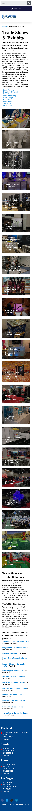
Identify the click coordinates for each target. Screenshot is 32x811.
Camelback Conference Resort (13, 701)
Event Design (8, 98)
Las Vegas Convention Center (13, 682)
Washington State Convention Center (16, 641)
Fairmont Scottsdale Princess (13, 707)
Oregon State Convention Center (14, 648)
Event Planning (8, 90)
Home (4, 26)
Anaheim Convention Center (12, 670)
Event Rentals (8, 101)
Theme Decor (8, 103)
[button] (30, 16)
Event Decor (7, 105)
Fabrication (7, 99)
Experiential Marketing (11, 92)
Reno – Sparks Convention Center (14, 658)
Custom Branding (9, 96)
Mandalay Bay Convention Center (14, 688)
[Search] (29, 3)
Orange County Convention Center (15, 713)
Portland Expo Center (10, 654)
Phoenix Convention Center (12, 695)
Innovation (7, 94)
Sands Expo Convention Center (13, 676)
